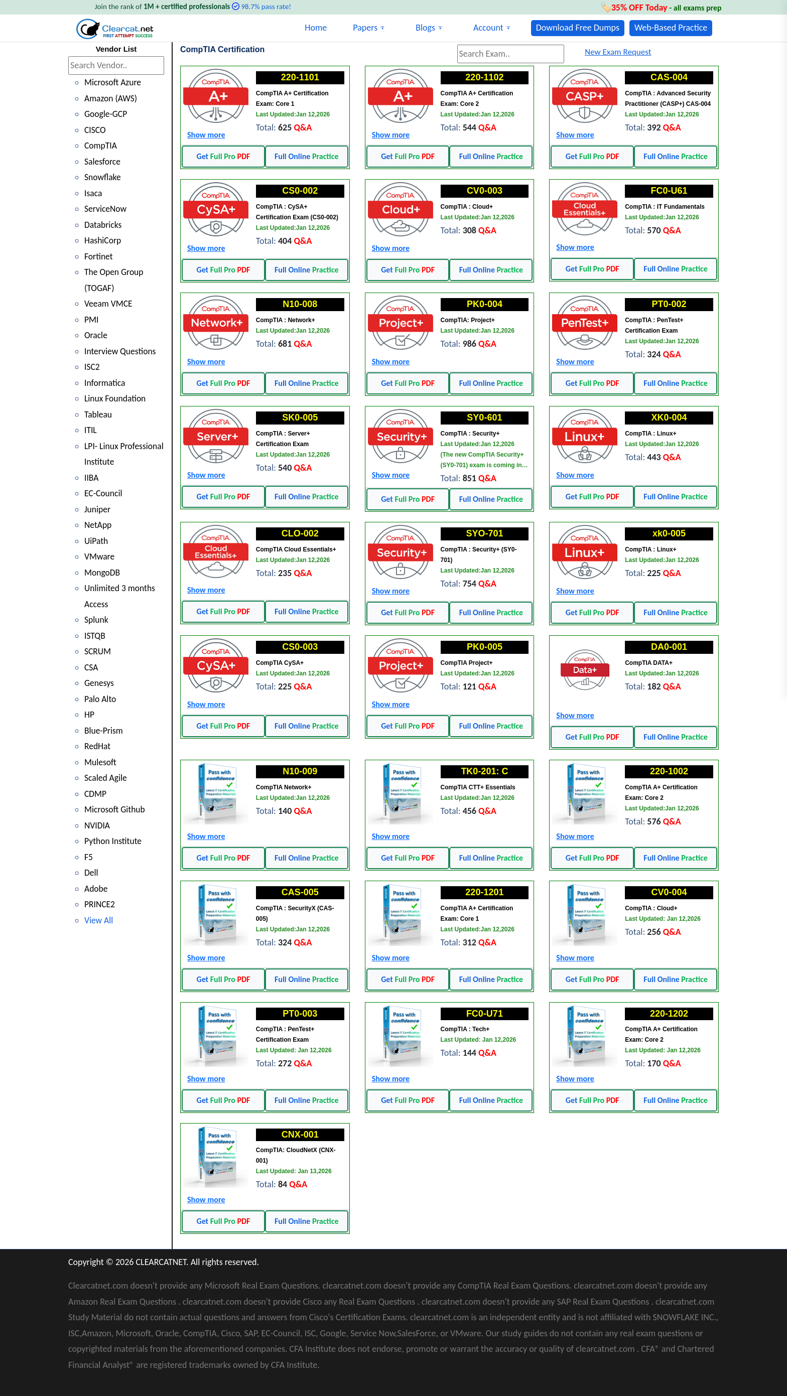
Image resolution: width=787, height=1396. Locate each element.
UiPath (96, 540)
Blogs (425, 27)
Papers (365, 27)
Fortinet (98, 256)
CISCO (95, 129)
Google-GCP (106, 113)
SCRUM (98, 651)
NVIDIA (97, 825)
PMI (91, 319)
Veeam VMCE (109, 303)
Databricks (103, 224)
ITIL (90, 430)
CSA (91, 667)
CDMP (95, 793)
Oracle (96, 335)
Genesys (99, 682)
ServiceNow (105, 208)
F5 (88, 857)
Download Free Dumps (577, 27)
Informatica (105, 382)
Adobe (96, 888)
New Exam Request (618, 52)
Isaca (93, 193)
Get (223, 156)
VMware (99, 556)
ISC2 (92, 366)
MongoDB (102, 572)
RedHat (97, 746)
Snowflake (103, 177)
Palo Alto (100, 699)
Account (488, 27)
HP (89, 714)
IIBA (91, 477)
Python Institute (113, 841)
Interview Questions (121, 351)
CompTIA (101, 145)
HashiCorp (103, 240)
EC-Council (103, 493)
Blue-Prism (104, 730)
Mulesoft (100, 762)
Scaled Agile (106, 777)
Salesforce (102, 161)
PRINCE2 (100, 904)
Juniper (97, 509)
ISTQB (95, 635)
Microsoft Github (115, 809)
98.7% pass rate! (266, 6)
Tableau (98, 414)
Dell (91, 872)
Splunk (96, 619)
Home (316, 27)
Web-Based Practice (670, 27)
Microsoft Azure (113, 82)
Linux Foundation (116, 398)
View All (99, 920)
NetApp (98, 524)
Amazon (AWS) (111, 98)
